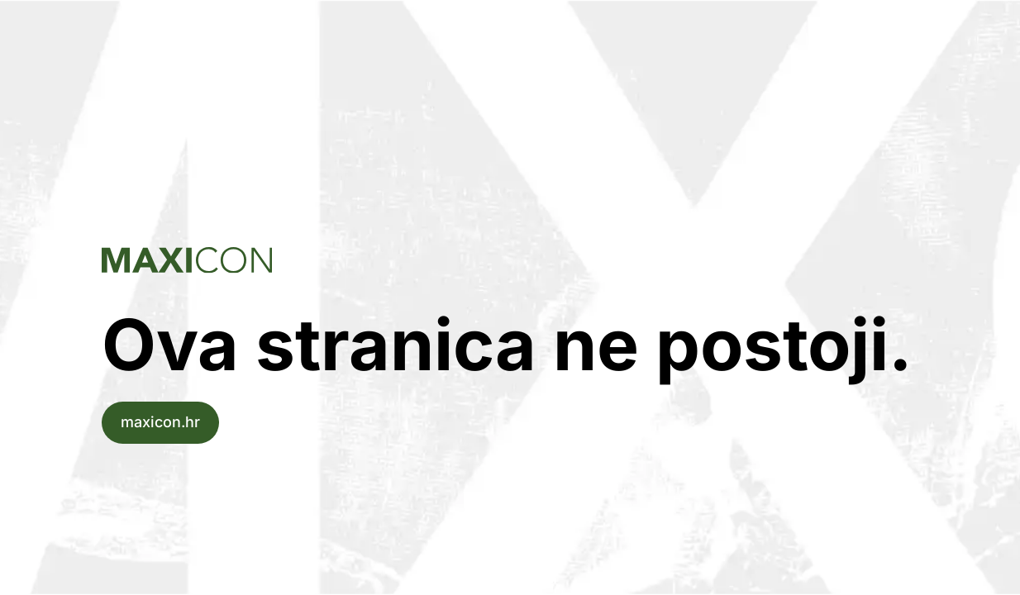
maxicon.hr (160, 422)
